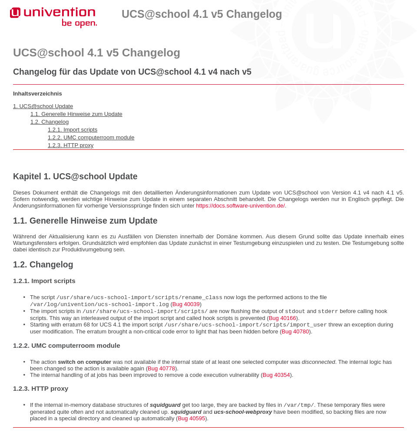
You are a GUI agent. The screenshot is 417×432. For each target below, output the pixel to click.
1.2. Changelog (49, 122)
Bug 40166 (282, 320)
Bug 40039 (186, 306)
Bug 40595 (191, 422)
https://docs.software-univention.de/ (240, 205)
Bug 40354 (276, 378)
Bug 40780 (295, 335)
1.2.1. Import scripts (72, 129)
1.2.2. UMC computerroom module (91, 137)
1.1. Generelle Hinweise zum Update (76, 114)
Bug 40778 (161, 372)
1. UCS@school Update (43, 106)
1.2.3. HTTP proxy (70, 145)
